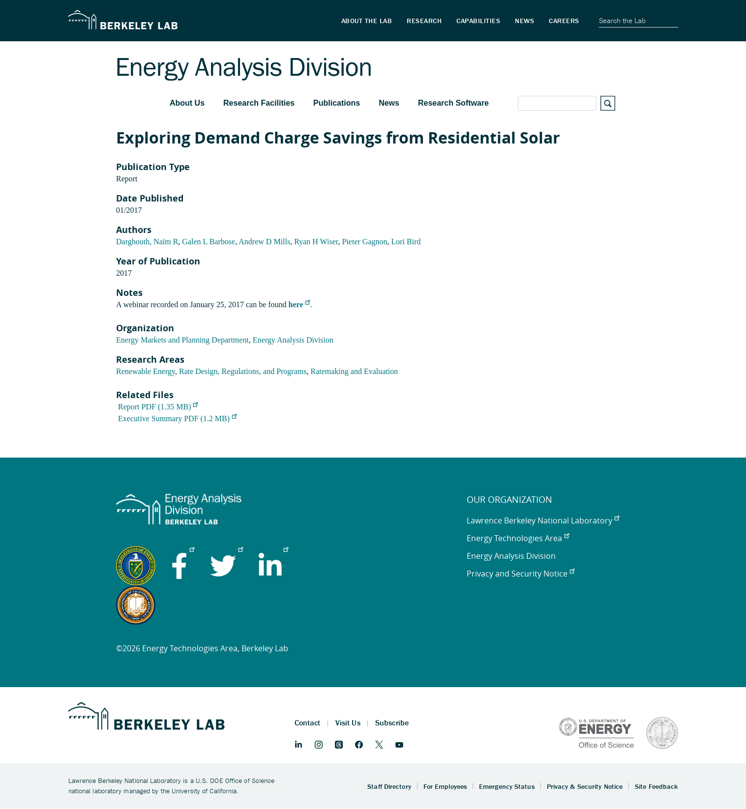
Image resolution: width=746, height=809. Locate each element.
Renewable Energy (145, 371)
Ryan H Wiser (316, 241)
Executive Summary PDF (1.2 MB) (177, 418)
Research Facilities (259, 103)
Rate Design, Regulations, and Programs (243, 371)
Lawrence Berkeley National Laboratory (543, 520)
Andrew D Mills (264, 241)
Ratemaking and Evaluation (354, 371)
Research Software (453, 103)
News (389, 103)
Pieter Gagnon (365, 241)
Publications (336, 103)
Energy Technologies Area (518, 538)
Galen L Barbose (208, 241)
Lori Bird (406, 241)
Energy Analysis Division (293, 340)
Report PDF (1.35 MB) (158, 407)
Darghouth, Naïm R (147, 241)
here (299, 304)
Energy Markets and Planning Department (182, 340)
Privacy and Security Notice (520, 573)
